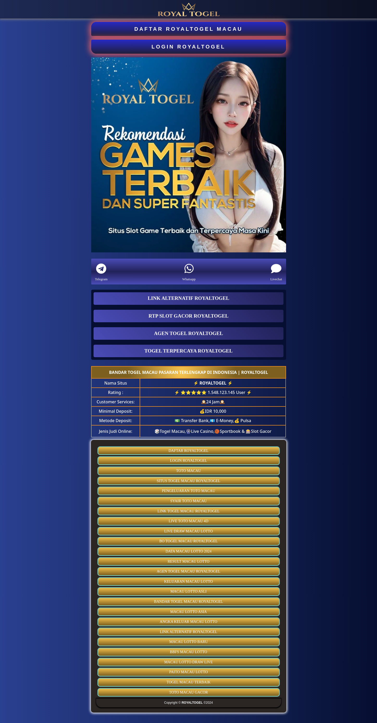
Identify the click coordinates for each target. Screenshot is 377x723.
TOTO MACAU (188, 471)
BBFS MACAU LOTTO (188, 652)
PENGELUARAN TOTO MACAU (188, 491)
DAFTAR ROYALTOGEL (189, 450)
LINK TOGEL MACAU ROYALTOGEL (188, 511)
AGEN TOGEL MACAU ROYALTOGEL (188, 571)
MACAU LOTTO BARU (188, 642)
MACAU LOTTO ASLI (188, 591)
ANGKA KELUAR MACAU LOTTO (188, 621)
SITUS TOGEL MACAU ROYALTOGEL (188, 481)
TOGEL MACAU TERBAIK (188, 682)
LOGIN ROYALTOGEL (188, 47)
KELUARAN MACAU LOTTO (188, 581)
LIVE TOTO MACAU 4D (188, 521)
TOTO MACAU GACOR (188, 692)
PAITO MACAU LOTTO (188, 672)
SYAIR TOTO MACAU (188, 501)
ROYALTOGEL (213, 383)
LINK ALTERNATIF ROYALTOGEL (188, 632)
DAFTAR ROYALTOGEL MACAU (188, 29)
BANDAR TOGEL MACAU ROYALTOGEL (188, 601)
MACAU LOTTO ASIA (188, 612)
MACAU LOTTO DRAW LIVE (188, 662)
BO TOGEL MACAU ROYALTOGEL (188, 541)
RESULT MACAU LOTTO (188, 561)
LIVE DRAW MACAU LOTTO (188, 531)
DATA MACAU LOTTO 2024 (188, 551)
